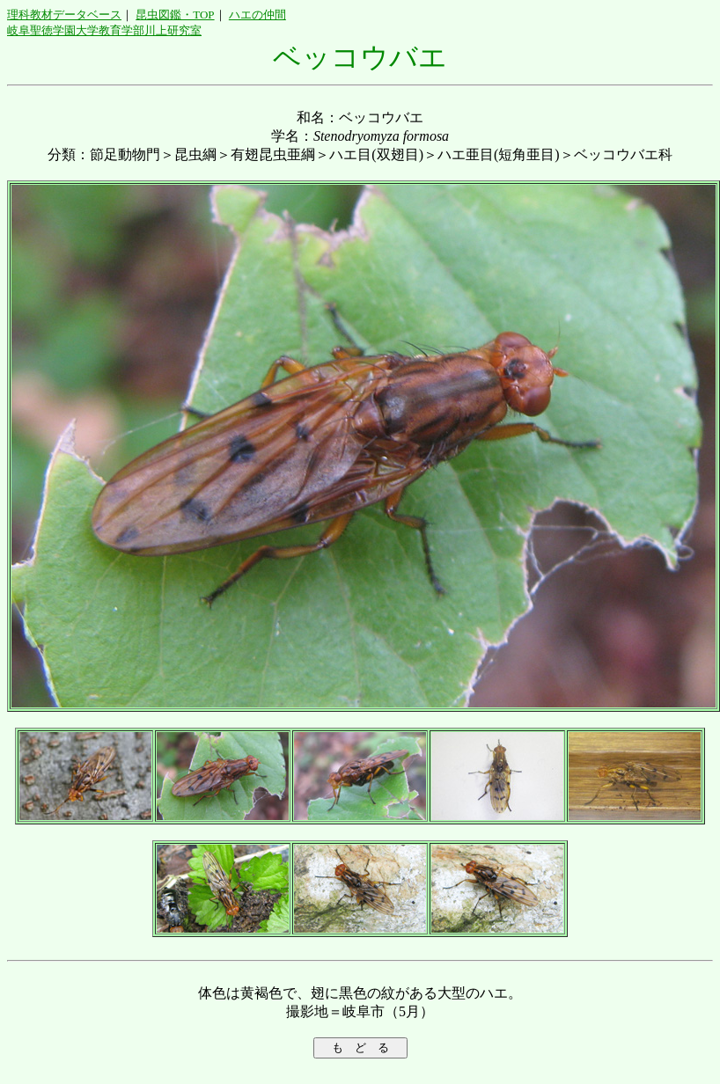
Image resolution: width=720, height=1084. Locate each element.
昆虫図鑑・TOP (175, 14)
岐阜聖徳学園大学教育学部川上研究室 (104, 30)
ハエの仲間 (257, 14)
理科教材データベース (64, 14)
